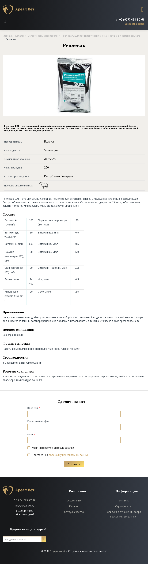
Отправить (74, 464)
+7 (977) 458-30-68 (24, 499)
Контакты (123, 500)
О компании (74, 500)
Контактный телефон (38, 421)
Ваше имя (32, 407)
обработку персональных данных (68, 454)
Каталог (74, 506)
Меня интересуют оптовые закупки (50, 447)
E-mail (30, 434)
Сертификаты (123, 506)
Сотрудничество (74, 511)
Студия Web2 (57, 551)
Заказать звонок (135, 23)
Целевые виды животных (18, 185)
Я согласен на (57, 454)
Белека (49, 141)
